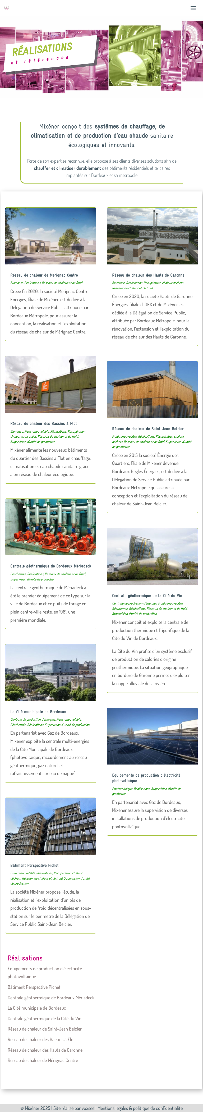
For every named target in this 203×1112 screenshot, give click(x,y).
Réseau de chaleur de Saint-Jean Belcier (148, 428)
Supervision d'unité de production (32, 442)
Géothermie (18, 574)
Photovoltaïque (122, 788)
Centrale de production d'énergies (32, 719)
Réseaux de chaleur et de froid (62, 283)
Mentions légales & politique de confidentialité (140, 1108)
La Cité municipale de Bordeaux (38, 711)
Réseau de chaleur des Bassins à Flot (43, 423)
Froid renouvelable (36, 431)
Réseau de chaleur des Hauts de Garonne (148, 275)
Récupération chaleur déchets (163, 283)
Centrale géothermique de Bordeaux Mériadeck (50, 566)
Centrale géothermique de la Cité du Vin (147, 595)
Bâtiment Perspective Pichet (34, 865)
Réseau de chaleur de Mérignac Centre (44, 275)
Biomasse (16, 283)
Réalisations (32, 283)
